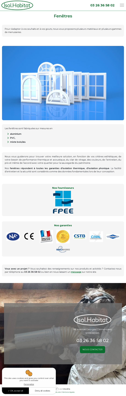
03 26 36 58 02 (102, 5)
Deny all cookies (42, 391)
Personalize (29, 384)
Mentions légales (68, 392)
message (76, 272)
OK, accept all (15, 391)
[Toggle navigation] (122, 5)
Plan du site (56, 392)
